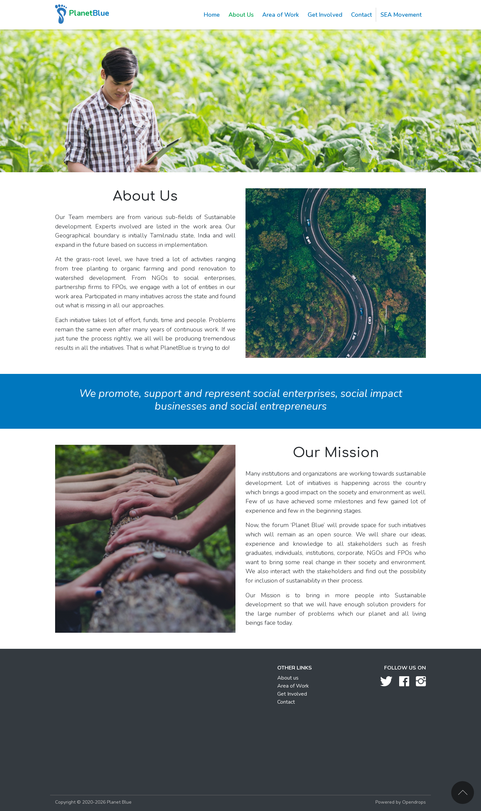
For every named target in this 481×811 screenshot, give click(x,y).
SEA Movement (401, 15)
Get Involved (325, 15)
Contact (361, 15)
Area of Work (280, 15)
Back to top (462, 792)
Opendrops (414, 802)
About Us (241, 15)
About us (288, 678)
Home (212, 15)
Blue (82, 14)
